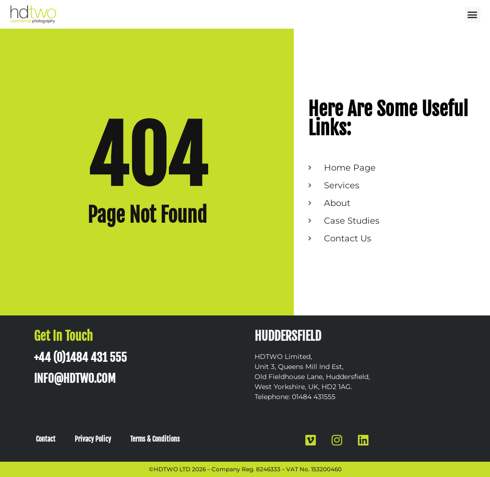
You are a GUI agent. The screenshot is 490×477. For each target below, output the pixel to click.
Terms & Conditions (155, 439)
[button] (472, 14)
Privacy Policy (93, 439)
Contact (46, 439)
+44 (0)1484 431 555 (80, 357)
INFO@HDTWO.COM (75, 378)
